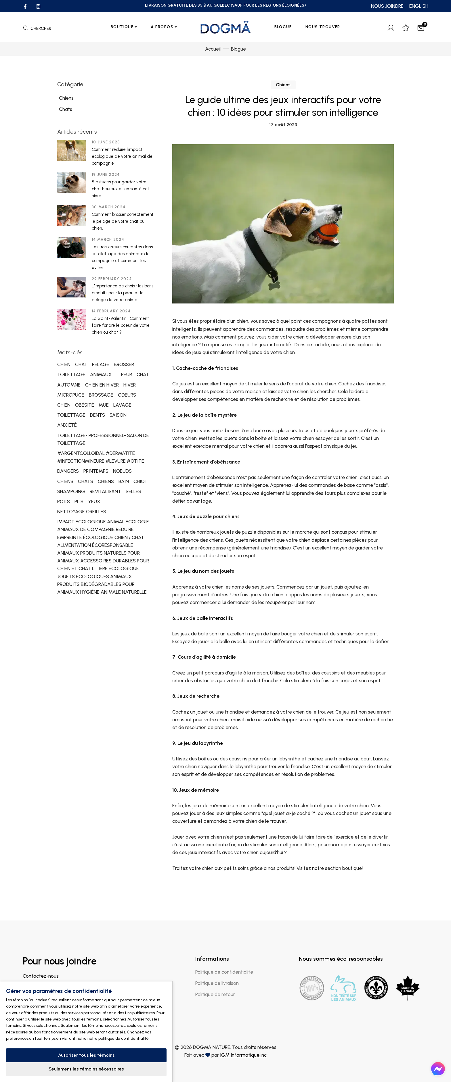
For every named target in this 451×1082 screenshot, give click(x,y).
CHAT (81, 364)
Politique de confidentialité (224, 972)
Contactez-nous (41, 976)
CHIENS (65, 481)
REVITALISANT (105, 491)
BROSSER (124, 364)
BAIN (124, 481)
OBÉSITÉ (84, 405)
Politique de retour (215, 994)
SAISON (118, 415)
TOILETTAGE (71, 374)
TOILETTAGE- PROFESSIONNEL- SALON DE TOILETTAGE (103, 439)
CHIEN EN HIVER (102, 385)
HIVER (129, 385)
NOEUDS (122, 471)
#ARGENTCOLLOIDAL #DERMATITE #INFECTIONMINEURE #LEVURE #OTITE (100, 457)
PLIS (78, 501)
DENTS (97, 415)
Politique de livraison (217, 983)
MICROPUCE (70, 395)
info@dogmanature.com (49, 984)
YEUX (94, 501)
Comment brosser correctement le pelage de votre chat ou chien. (123, 221)
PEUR (126, 374)
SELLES (133, 491)
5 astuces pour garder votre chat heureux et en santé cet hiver (120, 188)
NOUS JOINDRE (387, 6)
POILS (63, 501)
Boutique (122, 26)
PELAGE (100, 364)
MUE (104, 405)
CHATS (85, 481)
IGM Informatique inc (243, 1055)
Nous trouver (322, 26)
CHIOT (140, 481)
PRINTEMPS (95, 471)
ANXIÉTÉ (67, 425)
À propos (162, 26)
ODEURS (127, 395)
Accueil (213, 49)
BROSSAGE (101, 395)
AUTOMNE (69, 385)
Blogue (283, 26)
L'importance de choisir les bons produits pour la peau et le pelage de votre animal (122, 292)
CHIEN (63, 364)
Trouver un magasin (48, 1012)
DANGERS (68, 471)
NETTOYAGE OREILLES (81, 511)
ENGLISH (418, 6)
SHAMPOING (71, 491)
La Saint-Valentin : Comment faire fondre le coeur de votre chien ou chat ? (121, 325)
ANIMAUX (101, 374)
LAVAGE (122, 405)
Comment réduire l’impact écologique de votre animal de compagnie (122, 156)
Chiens (283, 84)
